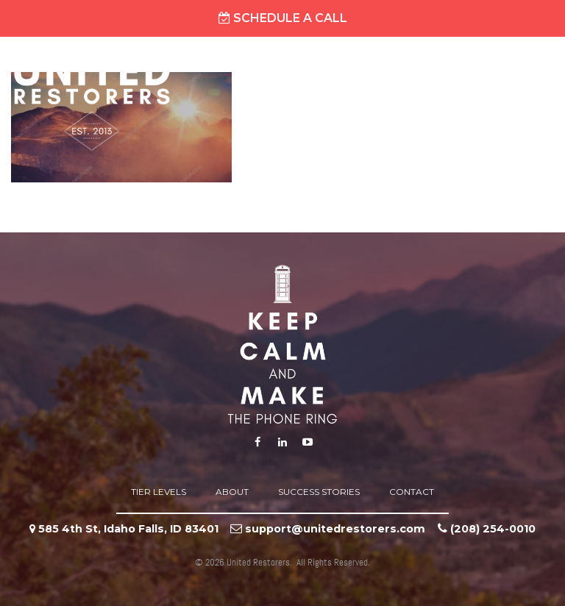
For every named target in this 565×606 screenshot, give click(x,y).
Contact (411, 491)
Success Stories (319, 491)
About (232, 491)
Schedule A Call (282, 18)
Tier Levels (158, 491)
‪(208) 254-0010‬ (493, 528)
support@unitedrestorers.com (335, 528)
